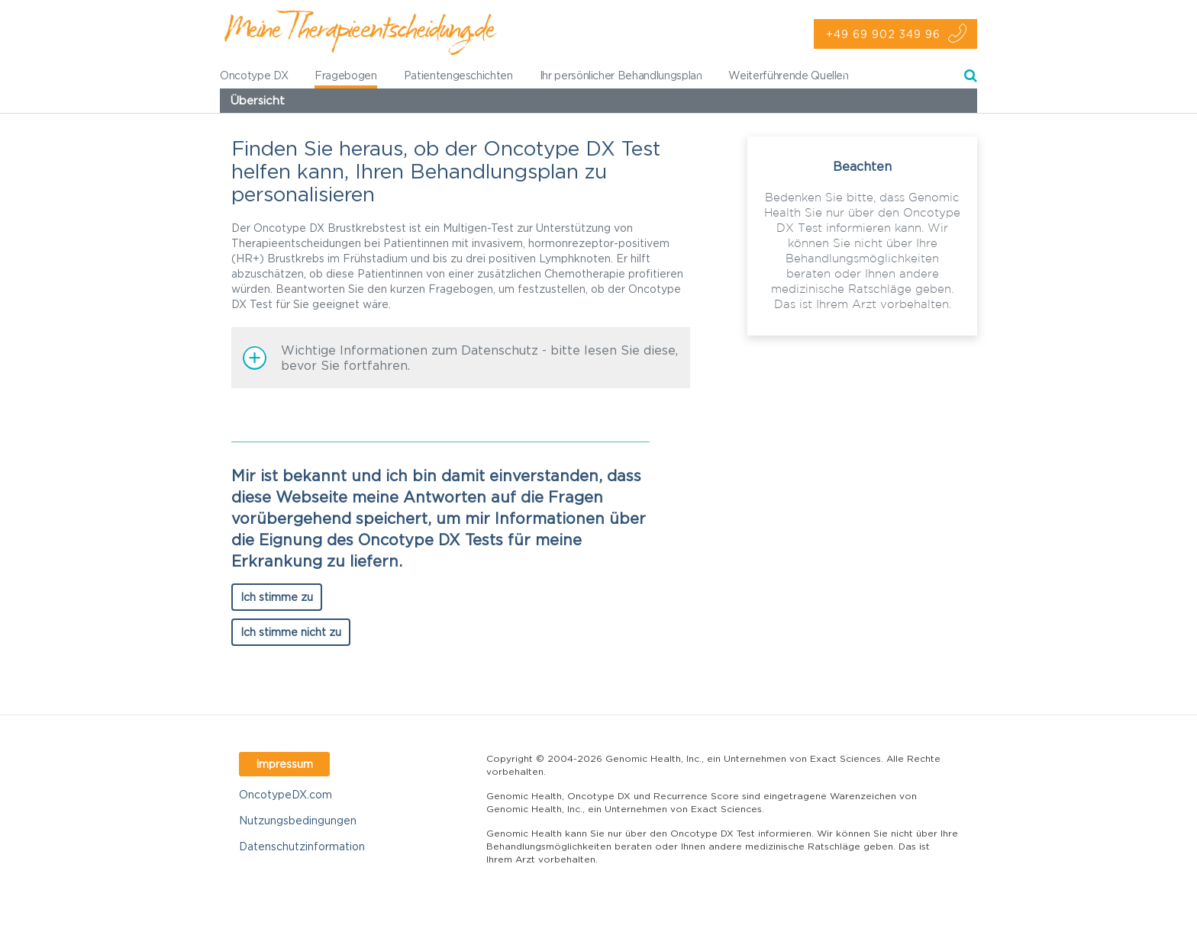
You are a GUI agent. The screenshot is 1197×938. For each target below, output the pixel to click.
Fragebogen (346, 75)
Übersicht (258, 100)
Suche (970, 78)
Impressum (284, 763)
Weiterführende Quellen (788, 75)
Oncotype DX (254, 75)
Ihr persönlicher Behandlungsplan (621, 75)
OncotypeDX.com (285, 794)
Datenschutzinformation (302, 846)
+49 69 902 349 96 (883, 34)
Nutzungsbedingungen (298, 820)
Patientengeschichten (458, 75)
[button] (460, 357)
